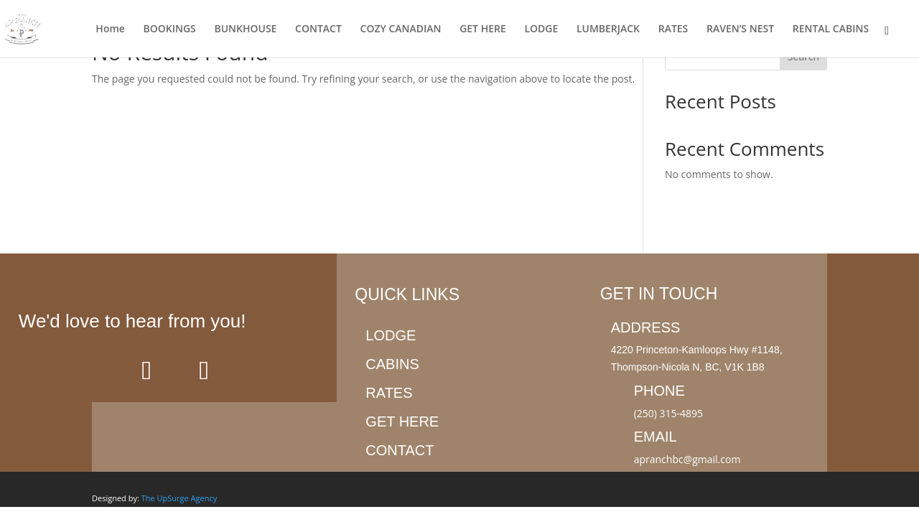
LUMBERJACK (608, 29)
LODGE (541, 29)
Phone (659, 391)
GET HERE (483, 29)
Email (655, 436)
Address (646, 327)
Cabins (392, 364)
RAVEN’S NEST (740, 29)
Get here (402, 421)
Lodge (390, 335)
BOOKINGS (170, 29)
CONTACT (318, 29)
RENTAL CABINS (831, 29)
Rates (388, 393)
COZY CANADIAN (401, 29)
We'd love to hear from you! (132, 321)
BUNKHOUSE (245, 29)
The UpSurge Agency (179, 498)
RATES (673, 29)
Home (110, 29)
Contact (399, 450)
